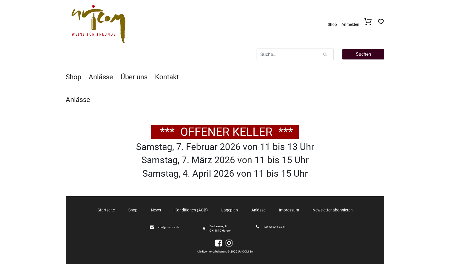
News (156, 210)
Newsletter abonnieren (333, 210)
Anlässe (101, 77)
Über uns (134, 77)
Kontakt (167, 77)
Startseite (106, 210)
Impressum (289, 210)
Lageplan (229, 210)
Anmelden (350, 24)
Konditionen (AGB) (191, 210)
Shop (332, 24)
